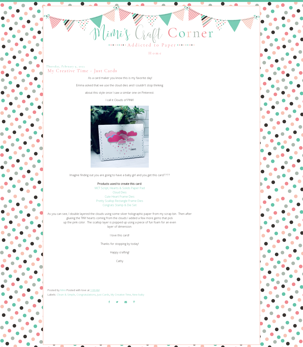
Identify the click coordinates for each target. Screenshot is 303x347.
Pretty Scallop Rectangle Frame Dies (119, 201)
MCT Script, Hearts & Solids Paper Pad (120, 188)
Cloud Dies (120, 192)
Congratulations (86, 295)
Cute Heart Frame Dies (119, 197)
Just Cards (103, 295)
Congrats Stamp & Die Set (120, 205)
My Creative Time (121, 295)
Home (155, 53)
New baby (138, 295)
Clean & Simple (66, 295)
